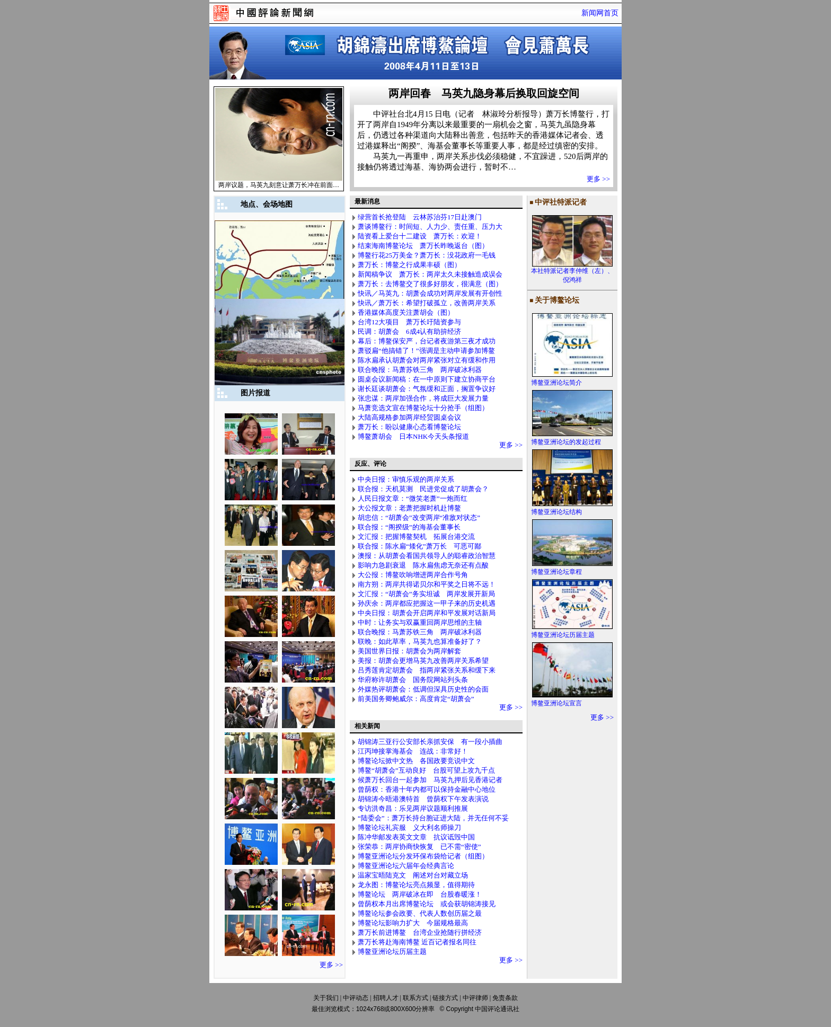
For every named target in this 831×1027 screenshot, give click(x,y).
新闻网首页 (599, 13)
